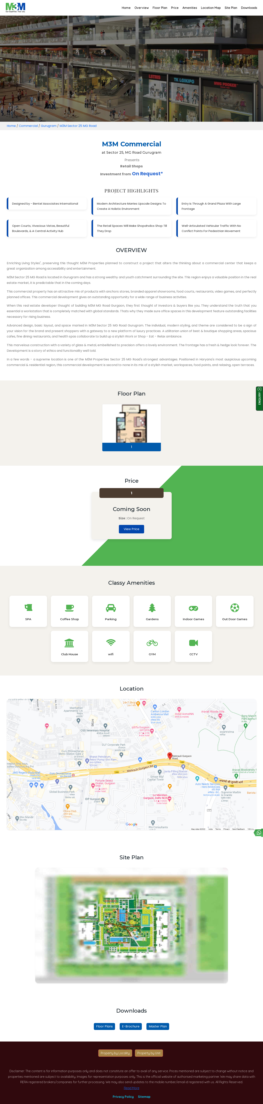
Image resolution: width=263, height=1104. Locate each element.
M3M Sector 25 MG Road (78, 126)
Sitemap (144, 1097)
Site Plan (231, 8)
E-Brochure (130, 1026)
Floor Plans (104, 1026)
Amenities (189, 8)
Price (175, 8)
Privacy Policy (123, 1097)
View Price (131, 529)
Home (126, 8)
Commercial (28, 126)
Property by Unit (148, 1053)
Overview (141, 8)
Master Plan (158, 1026)
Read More (131, 1088)
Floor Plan (160, 8)
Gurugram (48, 126)
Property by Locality (115, 1053)
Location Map (211, 8)
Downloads (249, 8)
